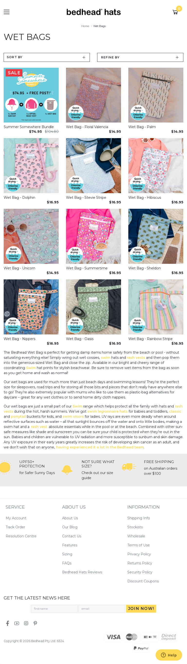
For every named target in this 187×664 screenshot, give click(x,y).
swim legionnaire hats (107, 411)
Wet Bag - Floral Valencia (87, 127)
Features (69, 545)
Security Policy (139, 572)
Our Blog (69, 527)
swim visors (73, 416)
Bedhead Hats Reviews (82, 572)
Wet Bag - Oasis (80, 339)
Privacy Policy (139, 554)
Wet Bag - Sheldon (144, 268)
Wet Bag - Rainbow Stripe (150, 339)
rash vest (39, 427)
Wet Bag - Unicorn (19, 268)
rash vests (136, 357)
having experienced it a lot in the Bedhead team (100, 447)
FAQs (66, 563)
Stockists (135, 527)
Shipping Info (138, 518)
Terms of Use (138, 545)
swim (106, 357)
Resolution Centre (21, 536)
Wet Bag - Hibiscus (144, 197)
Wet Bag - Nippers (19, 339)
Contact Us (71, 536)
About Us (70, 518)
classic (175, 411)
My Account (16, 518)
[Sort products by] (47, 57)
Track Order (15, 527)
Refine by (110, 57)
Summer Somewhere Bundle (29, 127)
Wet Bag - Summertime (87, 268)
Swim (31, 368)
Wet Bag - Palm (142, 127)
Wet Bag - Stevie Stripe (86, 197)
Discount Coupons (143, 581)
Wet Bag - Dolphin (19, 197)
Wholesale (136, 536)
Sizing (67, 554)
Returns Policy (139, 563)
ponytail (19, 416)
